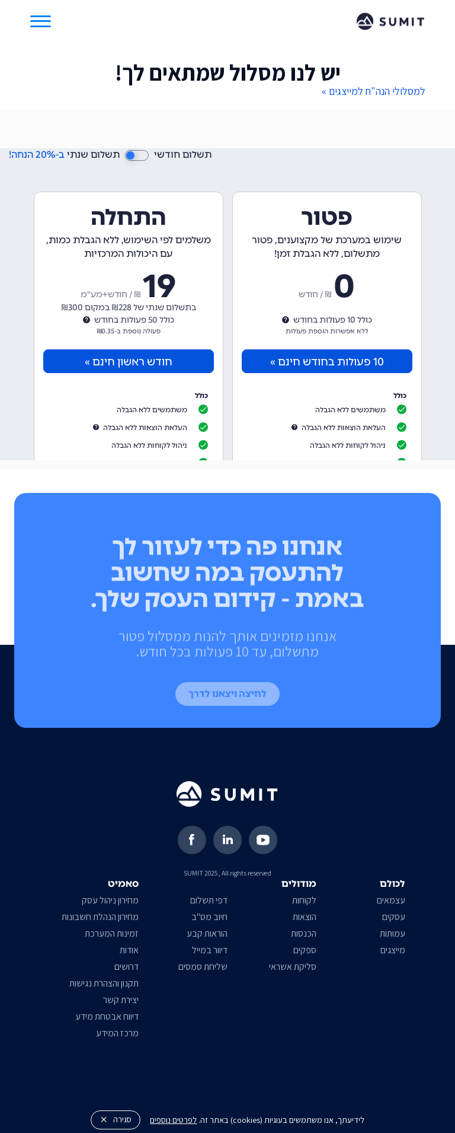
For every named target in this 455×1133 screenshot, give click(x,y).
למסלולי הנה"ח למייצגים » (373, 91)
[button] (40, 21)
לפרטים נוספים (173, 1119)
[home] (391, 21)
